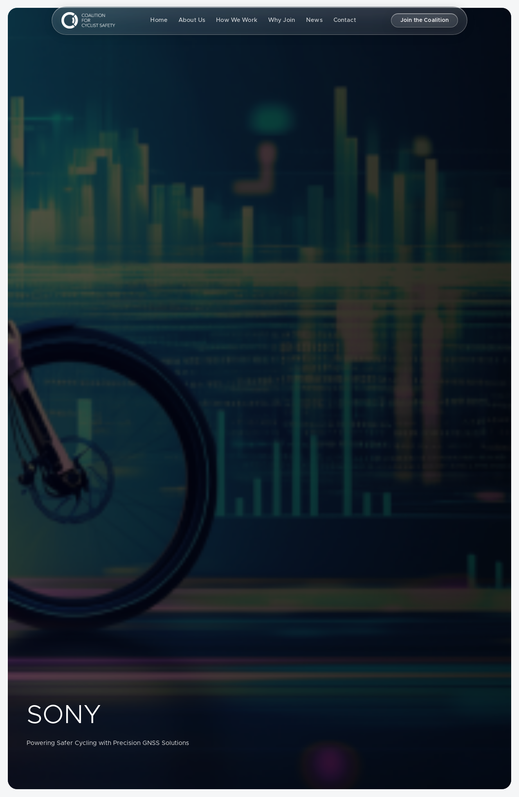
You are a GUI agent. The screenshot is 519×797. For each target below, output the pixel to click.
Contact (344, 20)
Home (159, 20)
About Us (191, 20)
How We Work (236, 20)
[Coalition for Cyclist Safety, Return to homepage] (88, 20)
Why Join (281, 20)
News (314, 20)
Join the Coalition (424, 20)
